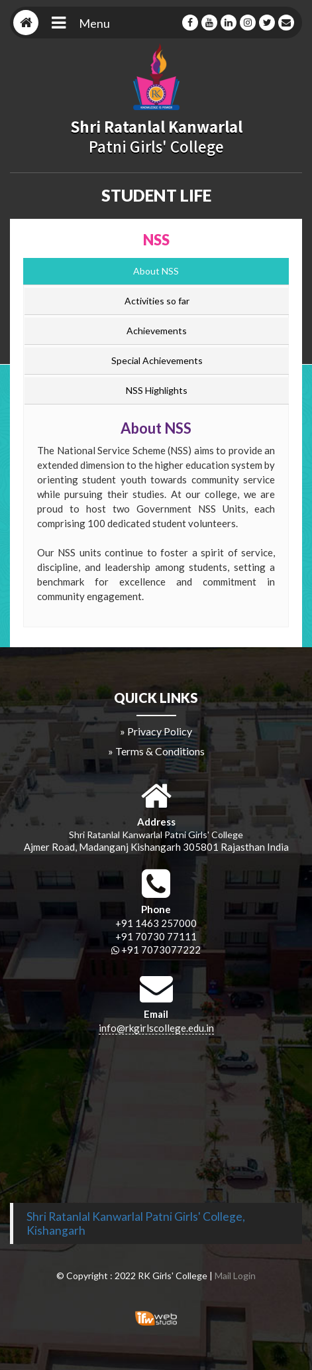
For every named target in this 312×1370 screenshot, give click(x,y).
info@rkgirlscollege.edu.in (156, 1028)
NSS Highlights (156, 390)
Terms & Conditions (160, 751)
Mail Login (235, 1275)
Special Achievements (157, 360)
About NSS (156, 271)
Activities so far (157, 300)
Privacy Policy (159, 731)
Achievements (157, 330)
